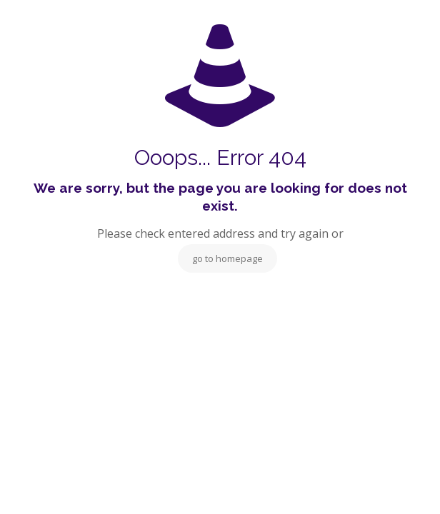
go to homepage (227, 258)
